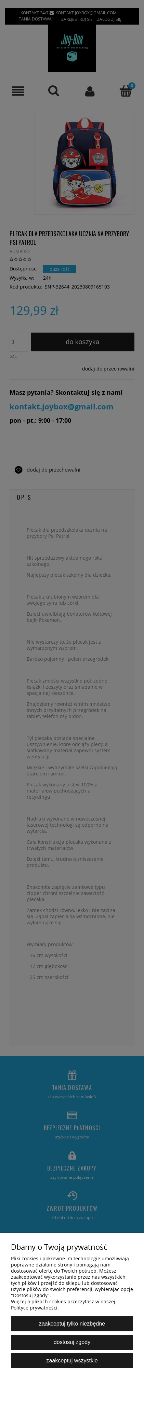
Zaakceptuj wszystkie (71, 1360)
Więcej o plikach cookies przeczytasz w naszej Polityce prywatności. (63, 1304)
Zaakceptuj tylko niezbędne (72, 1323)
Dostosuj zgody (72, 1342)
